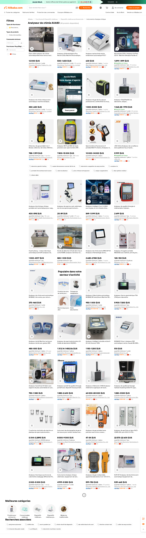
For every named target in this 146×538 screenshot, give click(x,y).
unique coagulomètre (100, 171)
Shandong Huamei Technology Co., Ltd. (126, 67)
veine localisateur (61, 171)
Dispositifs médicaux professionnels (72, 19)
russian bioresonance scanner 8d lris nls (62, 166)
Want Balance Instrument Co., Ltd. (96, 65)
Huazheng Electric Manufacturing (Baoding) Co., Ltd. (126, 397)
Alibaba (30, 19)
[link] (143, 518)
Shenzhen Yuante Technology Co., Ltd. (98, 111)
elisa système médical (119, 171)
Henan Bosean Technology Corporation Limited (41, 157)
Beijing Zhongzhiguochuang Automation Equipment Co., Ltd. (98, 353)
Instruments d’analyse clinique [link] (96, 19)
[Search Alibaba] (51, 8)
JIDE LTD (117, 159)
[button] (77, 7)
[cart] (107, 8)
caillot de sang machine (123, 524)
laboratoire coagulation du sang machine (92, 166)
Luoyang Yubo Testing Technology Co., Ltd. (98, 157)
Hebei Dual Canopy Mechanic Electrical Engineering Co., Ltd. (126, 218)
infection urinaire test (104, 524)
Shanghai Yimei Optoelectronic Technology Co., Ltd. (98, 218)
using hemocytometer (14, 524)
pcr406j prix (32, 529)
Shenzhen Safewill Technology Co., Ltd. (98, 486)
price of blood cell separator (80, 171)
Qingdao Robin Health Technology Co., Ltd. (41, 218)
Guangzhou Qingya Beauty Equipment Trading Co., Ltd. (41, 397)
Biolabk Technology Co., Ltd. (66, 157)
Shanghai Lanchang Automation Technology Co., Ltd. (69, 262)
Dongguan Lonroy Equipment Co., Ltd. (98, 397)
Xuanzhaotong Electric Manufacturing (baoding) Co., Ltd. (41, 262)
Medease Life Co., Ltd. (121, 262)
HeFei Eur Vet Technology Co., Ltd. (125, 486)
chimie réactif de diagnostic (63, 524)
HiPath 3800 (34, 175)
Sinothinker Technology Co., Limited (68, 65)
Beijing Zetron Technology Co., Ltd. (40, 353)
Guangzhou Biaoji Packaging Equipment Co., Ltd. (69, 442)
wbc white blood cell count (85, 524)
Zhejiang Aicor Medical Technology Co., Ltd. (41, 442)
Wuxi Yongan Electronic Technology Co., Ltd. (126, 442)
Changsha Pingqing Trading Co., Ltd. (40, 65)
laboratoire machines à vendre (51, 529)
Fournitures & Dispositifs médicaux (47, 19)
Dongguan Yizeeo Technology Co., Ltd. (126, 307)
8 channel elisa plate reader (16, 529)
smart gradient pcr (44, 524)
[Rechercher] (85, 7)
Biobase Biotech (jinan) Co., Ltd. (96, 307)
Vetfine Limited (62, 486)
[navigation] (15, 257)
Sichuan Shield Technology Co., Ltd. (97, 442)
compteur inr (113, 166)
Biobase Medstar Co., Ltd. (37, 307)
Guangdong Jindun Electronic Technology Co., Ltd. (126, 113)
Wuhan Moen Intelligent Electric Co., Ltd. (69, 397)
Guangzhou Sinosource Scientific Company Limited (69, 353)
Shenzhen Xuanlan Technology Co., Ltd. (98, 262)
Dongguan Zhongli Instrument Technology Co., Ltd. (41, 486)
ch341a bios (29, 524)
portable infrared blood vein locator (40, 171)
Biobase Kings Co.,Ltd (121, 353)
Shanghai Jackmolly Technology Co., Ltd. (69, 218)
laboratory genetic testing (37, 166)
